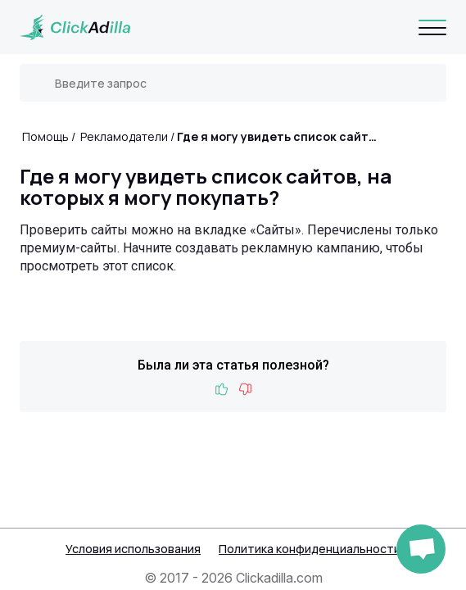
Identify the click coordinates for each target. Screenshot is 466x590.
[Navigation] (432, 27)
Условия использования (133, 549)
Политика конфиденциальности (309, 549)
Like (221, 390)
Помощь (45, 136)
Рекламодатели (124, 136)
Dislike (244, 390)
